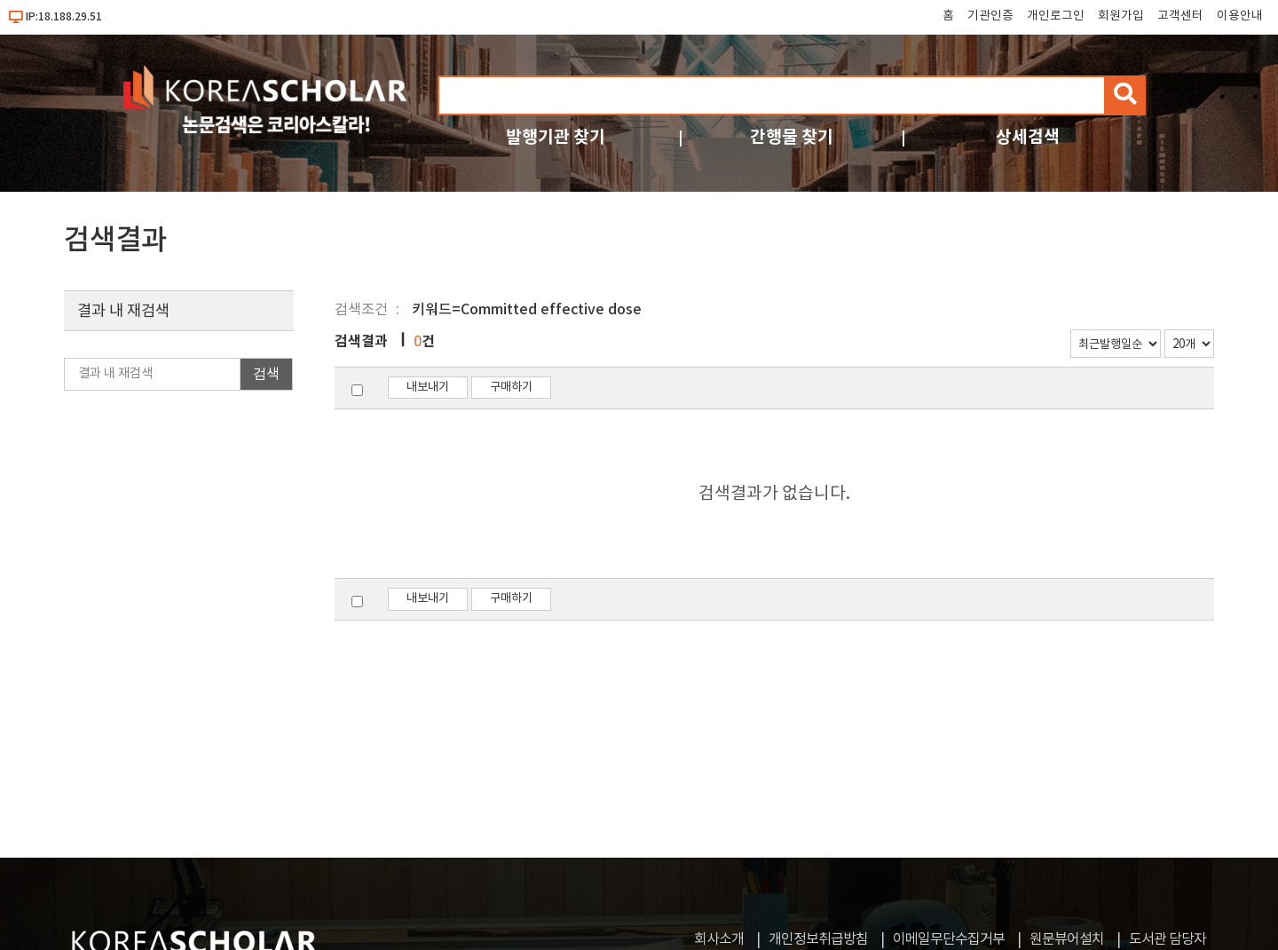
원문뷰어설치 (1067, 939)
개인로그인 (1056, 16)
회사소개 (719, 939)
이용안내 (1240, 16)
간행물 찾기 (791, 137)
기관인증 (990, 16)
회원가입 (1121, 16)
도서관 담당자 (1167, 939)
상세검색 (1028, 137)
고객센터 (1180, 16)
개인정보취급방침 (818, 939)
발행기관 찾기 (555, 137)
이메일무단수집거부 (949, 939)
